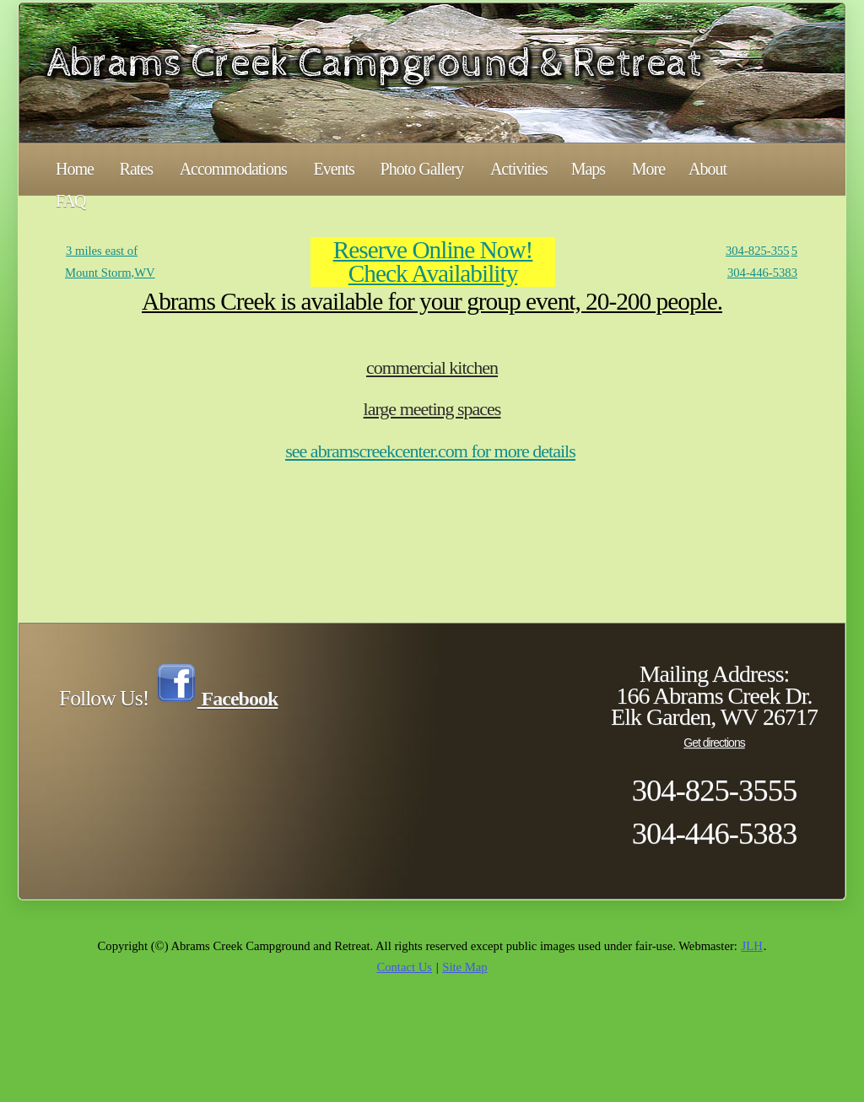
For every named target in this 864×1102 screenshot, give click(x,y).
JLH (752, 946)
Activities (519, 168)
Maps (588, 168)
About (707, 168)
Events (333, 168)
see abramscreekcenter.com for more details (430, 451)
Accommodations (233, 168)
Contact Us (404, 967)
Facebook (216, 698)
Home (75, 168)
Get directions (713, 742)
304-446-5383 (762, 272)
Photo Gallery (422, 168)
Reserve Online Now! (433, 249)
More (648, 168)
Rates (136, 168)
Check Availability (433, 273)
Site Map (464, 967)
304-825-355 (758, 250)
